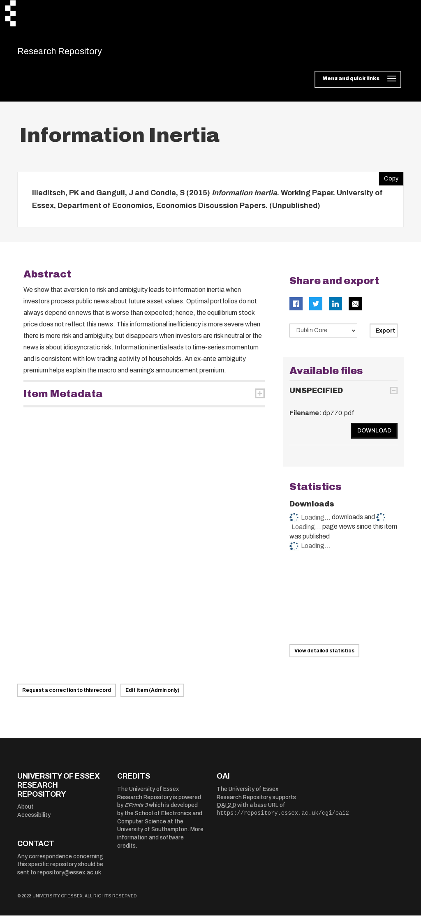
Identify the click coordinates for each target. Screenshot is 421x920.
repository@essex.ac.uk (69, 877)
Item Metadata (63, 398)
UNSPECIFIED (316, 395)
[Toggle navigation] (358, 83)
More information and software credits (160, 842)
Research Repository (75, 53)
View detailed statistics (324, 655)
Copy (388, 181)
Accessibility (34, 819)
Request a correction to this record (66, 695)
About (25, 811)
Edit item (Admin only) (152, 695)
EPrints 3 (136, 810)
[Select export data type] (323, 335)
